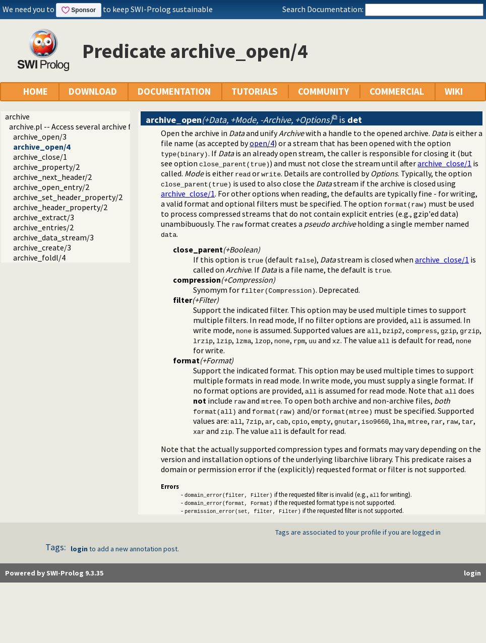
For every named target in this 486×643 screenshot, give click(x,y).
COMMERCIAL (397, 91)
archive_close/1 (40, 157)
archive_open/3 (40, 137)
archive (17, 116)
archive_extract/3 (43, 217)
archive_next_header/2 (52, 177)
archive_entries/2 (43, 227)
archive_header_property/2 (60, 207)
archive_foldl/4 (39, 257)
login (79, 548)
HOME (35, 91)
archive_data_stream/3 (53, 237)
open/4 (262, 143)
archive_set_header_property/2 (68, 197)
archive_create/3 (42, 247)
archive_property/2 (46, 167)
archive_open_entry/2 (51, 187)
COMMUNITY (323, 91)
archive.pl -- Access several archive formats (83, 126)
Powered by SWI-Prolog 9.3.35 (54, 572)
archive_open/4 (41, 147)
